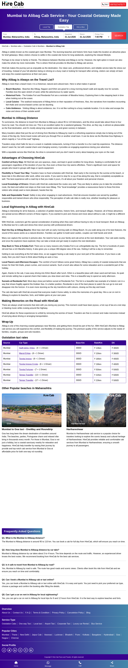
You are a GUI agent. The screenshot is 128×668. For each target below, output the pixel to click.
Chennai (15, 638)
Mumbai (5, 635)
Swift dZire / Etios (27, 348)
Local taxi (38, 624)
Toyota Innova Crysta (28, 364)
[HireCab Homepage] (13, 4)
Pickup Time (99, 34)
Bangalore (96, 635)
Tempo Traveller (26, 375)
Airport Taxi (50, 624)
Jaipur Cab (37, 635)
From (5, 34)
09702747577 (113, 4)
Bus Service (96, 624)
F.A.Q (27, 613)
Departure (68, 34)
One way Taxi (25, 624)
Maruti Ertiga (24, 353)
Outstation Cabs (9, 624)
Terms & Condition (41, 613)
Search (119, 36)
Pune (77, 635)
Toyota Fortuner (26, 369)
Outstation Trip (63, 27)
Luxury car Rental (81, 624)
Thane (14, 635)
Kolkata (85, 635)
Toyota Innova (25, 359)
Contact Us (18, 613)
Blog (88, 613)
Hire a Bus (80, 27)
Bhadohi (68, 635)
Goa (118, 635)
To (35, 34)
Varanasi (48, 635)
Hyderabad (109, 635)
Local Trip (46, 27)
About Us (6, 613)
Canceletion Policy (75, 613)
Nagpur (5, 638)
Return (82, 34)
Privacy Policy (58, 613)
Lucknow (58, 635)
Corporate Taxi (63, 624)
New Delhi (24, 635)
